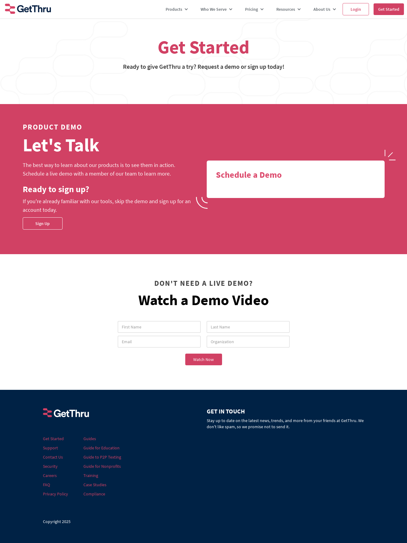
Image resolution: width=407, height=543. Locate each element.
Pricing (251, 9)
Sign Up (42, 223)
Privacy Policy (55, 494)
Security (50, 466)
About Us (321, 9)
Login (356, 9)
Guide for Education (101, 448)
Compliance (94, 494)
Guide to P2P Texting (102, 457)
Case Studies (94, 484)
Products (174, 9)
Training (90, 475)
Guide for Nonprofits (102, 466)
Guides (89, 438)
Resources (285, 9)
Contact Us (53, 457)
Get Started (388, 9)
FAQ (46, 484)
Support (50, 448)
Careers (50, 475)
